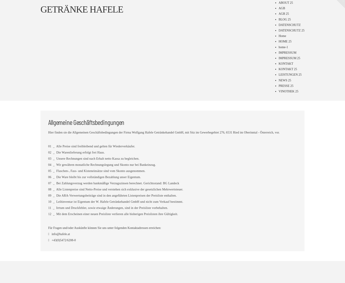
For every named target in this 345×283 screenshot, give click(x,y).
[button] (341, 4)
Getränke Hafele (81, 9)
